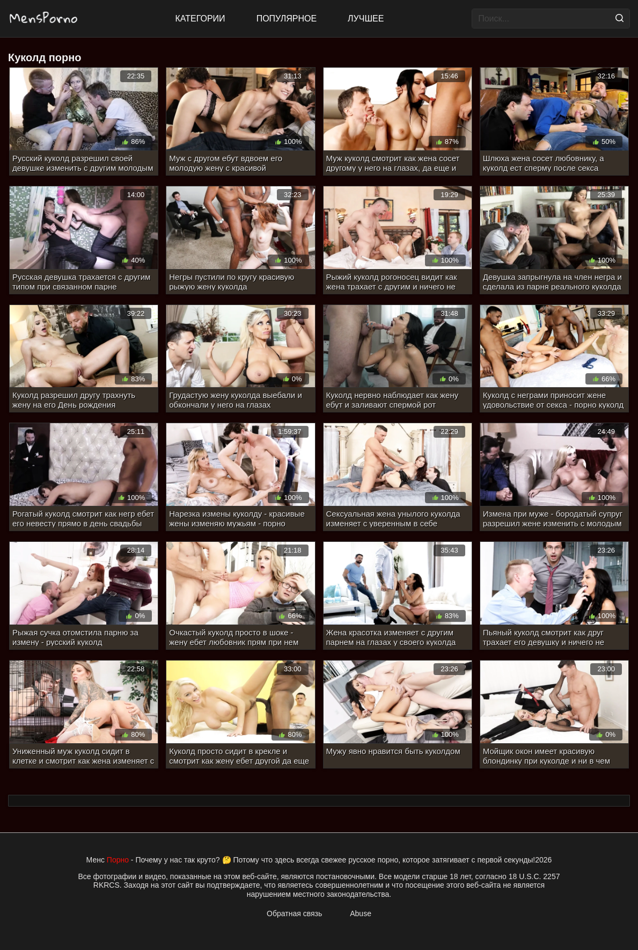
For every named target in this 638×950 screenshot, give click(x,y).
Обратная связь (294, 913)
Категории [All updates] (200, 18)
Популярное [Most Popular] (286, 18)
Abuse (360, 913)
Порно (118, 859)
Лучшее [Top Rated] (366, 18)
